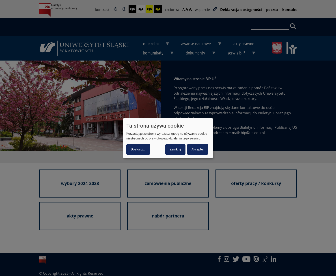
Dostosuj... (138, 149)
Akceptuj (198, 149)
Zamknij (175, 149)
